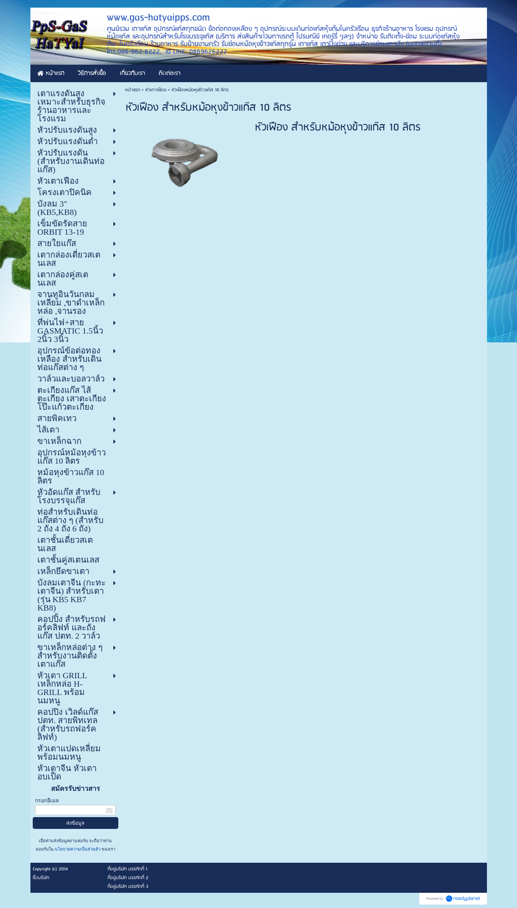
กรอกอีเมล (47, 800)
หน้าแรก (132, 90)
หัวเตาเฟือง (156, 90)
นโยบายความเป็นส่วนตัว (78, 849)
